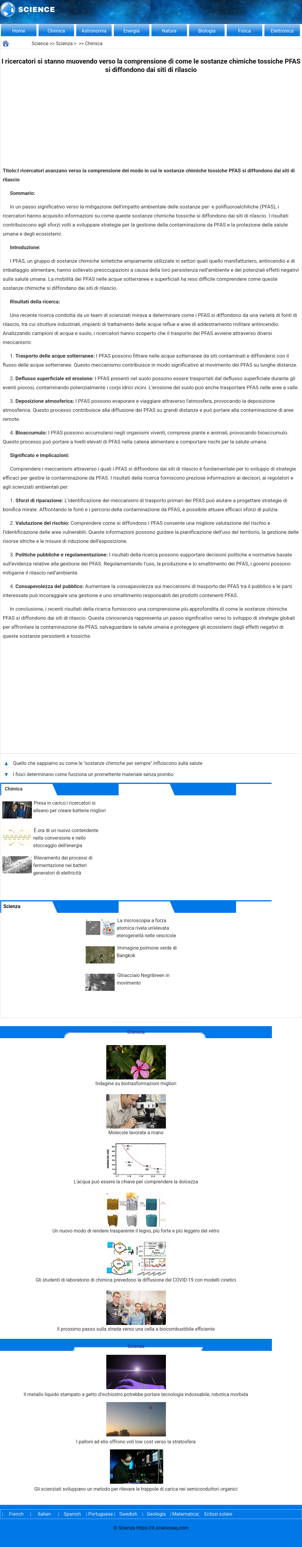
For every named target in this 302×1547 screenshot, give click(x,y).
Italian (44, 1514)
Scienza (64, 43)
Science (40, 43)
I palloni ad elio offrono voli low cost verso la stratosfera (136, 1423)
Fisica (244, 31)
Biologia (207, 31)
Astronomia (94, 31)
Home (18, 31)
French (16, 1514)
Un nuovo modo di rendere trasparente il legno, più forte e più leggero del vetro (135, 1213)
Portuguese (100, 1514)
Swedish (128, 1514)
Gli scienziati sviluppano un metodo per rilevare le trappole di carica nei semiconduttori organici (136, 1470)
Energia (131, 31)
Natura (169, 31)
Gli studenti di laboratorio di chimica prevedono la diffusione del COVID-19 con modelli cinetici (136, 1262)
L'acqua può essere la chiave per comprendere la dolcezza (136, 1164)
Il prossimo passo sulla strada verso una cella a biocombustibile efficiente (136, 1311)
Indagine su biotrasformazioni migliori (135, 1065)
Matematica (184, 1514)
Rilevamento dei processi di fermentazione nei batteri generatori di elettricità (62, 865)
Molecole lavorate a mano (136, 1114)
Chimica (56, 31)
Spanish (72, 1514)
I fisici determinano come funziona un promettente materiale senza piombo (93, 774)
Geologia (156, 1514)
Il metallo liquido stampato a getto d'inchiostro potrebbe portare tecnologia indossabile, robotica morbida (136, 1376)
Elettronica (282, 31)
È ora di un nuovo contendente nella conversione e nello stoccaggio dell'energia (65, 838)
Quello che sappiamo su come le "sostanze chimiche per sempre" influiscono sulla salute (107, 763)
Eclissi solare (218, 1514)
